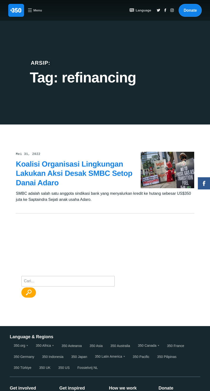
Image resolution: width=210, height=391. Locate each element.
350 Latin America (108, 356)
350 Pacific (141, 357)
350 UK (45, 368)
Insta (172, 10)
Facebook (204, 183)
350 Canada (147, 345)
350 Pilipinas (166, 357)
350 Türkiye (22, 368)
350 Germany (24, 357)
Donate (190, 10)
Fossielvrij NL (88, 368)
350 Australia (120, 346)
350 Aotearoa (71, 346)
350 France (175, 346)
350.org (19, 345)
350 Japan (79, 357)
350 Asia (96, 346)
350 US (64, 368)
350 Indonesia (52, 357)
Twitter (158, 10)
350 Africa (43, 345)
